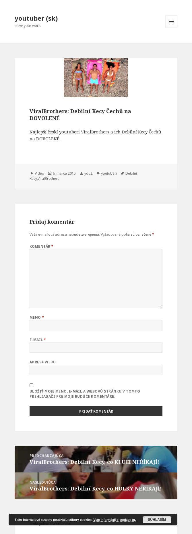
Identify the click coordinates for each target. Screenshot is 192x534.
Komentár (42, 246)
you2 (88, 173)
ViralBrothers (48, 178)
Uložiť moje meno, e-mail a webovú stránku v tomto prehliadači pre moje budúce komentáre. (85, 394)
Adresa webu (43, 362)
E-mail (38, 339)
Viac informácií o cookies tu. (114, 519)
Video (39, 173)
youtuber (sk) (36, 18)
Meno (37, 317)
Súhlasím (157, 520)
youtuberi (109, 173)
